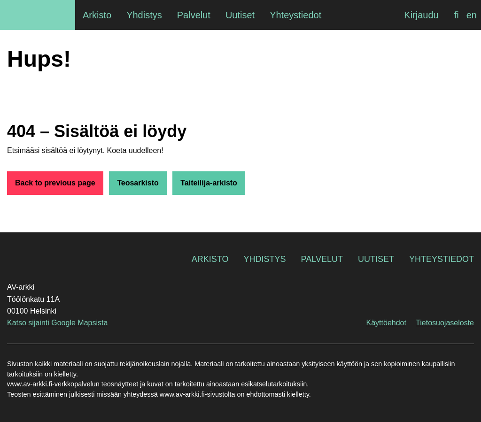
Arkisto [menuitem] (97, 15)
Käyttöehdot (386, 323)
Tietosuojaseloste (445, 323)
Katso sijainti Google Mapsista (57, 323)
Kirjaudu (421, 15)
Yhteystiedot (441, 259)
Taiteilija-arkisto (208, 183)
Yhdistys (265, 259)
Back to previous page (55, 183)
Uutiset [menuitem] (240, 15)
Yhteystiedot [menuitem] (295, 15)
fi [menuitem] (456, 15)
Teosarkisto (138, 183)
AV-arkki (37, 15)
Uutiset (376, 259)
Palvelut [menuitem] (193, 15)
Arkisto (210, 259)
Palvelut (322, 259)
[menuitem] (456, 15)
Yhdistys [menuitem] (144, 15)
